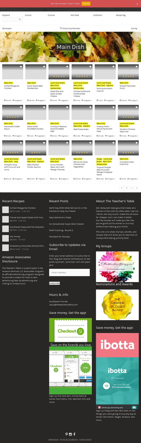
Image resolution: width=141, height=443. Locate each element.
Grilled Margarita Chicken (23, 208)
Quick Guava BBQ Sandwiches (35, 87)
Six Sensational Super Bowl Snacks (66, 224)
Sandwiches (55, 88)
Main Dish (8, 83)
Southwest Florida (58, 301)
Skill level (74, 15)
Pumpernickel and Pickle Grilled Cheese (82, 93)
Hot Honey (15, 236)
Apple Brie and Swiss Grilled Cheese (56, 93)
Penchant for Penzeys (59, 236)
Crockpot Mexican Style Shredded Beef (58, 128)
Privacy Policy (85, 439)
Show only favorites (70, 28)
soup (16, 161)
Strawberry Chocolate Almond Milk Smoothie (27, 246)
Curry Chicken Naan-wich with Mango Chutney (57, 167)
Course (28, 15)
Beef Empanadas (81, 129)
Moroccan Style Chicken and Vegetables (81, 164)
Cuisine (51, 15)
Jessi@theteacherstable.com (63, 304)
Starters (109, 85)
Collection (97, 15)
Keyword (6, 15)
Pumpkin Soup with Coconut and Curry (12, 167)
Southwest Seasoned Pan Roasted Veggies (27, 227)
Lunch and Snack (57, 83)
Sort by (134, 28)
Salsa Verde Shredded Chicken (35, 127)
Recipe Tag (120, 15)
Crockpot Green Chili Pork (127, 163)
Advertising (53, 439)
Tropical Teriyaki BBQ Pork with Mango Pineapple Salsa (104, 171)
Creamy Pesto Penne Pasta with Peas (104, 128)
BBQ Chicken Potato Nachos (34, 166)
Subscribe (54, 283)
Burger (99, 159)
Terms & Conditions (69, 439)
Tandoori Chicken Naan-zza (127, 130)
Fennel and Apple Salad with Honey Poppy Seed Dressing (27, 217)
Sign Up (86, 4)
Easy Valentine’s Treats (60, 217)
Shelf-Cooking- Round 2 (61, 230)
